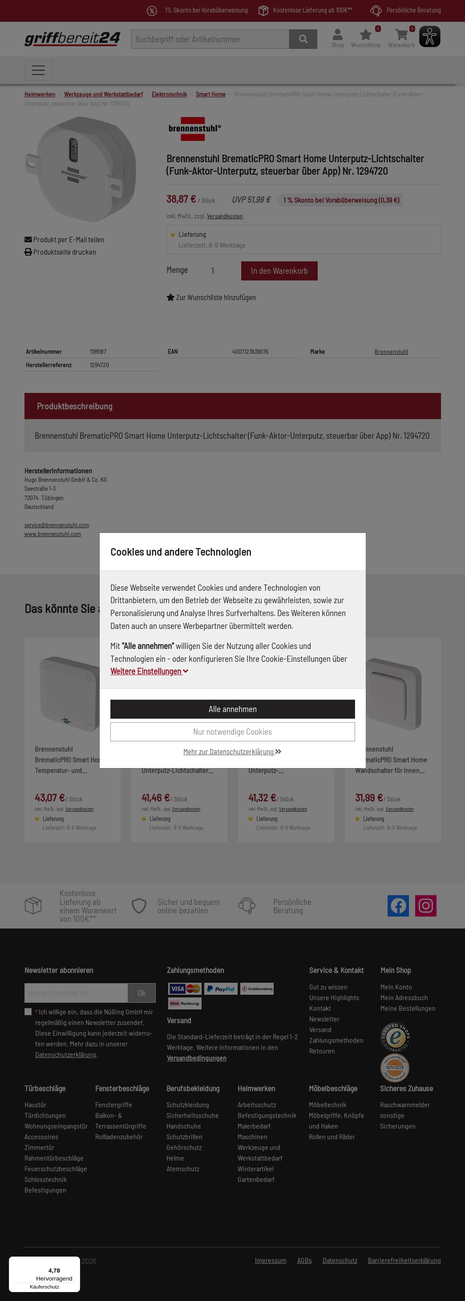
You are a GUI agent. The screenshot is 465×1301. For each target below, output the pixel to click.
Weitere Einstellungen (149, 671)
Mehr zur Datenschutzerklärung (232, 751)
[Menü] (74, 1262)
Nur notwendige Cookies (232, 731)
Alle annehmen (233, 709)
